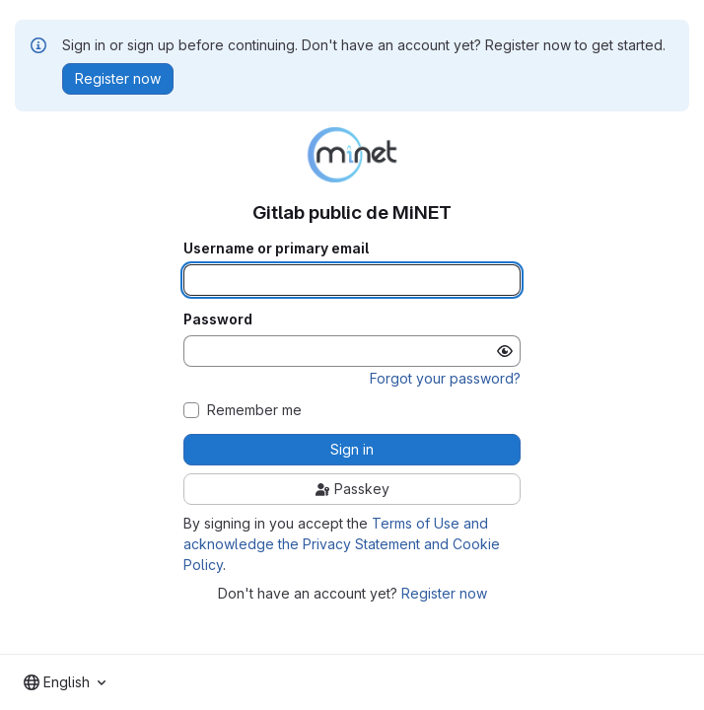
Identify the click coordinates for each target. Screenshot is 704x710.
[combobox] (64, 682)
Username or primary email (276, 248)
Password (217, 319)
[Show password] (505, 351)
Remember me (254, 410)
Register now (444, 593)
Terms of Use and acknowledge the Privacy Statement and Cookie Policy (341, 544)
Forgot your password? (445, 378)
